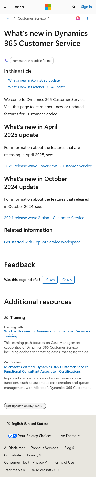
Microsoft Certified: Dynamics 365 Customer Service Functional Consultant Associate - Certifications (46, 369)
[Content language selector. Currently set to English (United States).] (27, 423)
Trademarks (13, 469)
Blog (67, 447)
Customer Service (32, 18)
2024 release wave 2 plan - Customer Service (44, 217)
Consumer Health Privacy (24, 462)
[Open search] (74, 7)
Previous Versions (44, 447)
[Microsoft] (48, 7)
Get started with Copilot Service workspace (42, 242)
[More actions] (87, 18)
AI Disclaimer (14, 447)
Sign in (86, 6)
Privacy (32, 455)
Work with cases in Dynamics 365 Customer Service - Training (47, 333)
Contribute (12, 455)
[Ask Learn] (78, 18)
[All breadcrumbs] (8, 18)
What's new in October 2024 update (37, 86)
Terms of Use (64, 462)
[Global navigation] (5, 7)
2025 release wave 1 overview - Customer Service (48, 165)
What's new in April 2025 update (34, 80)
